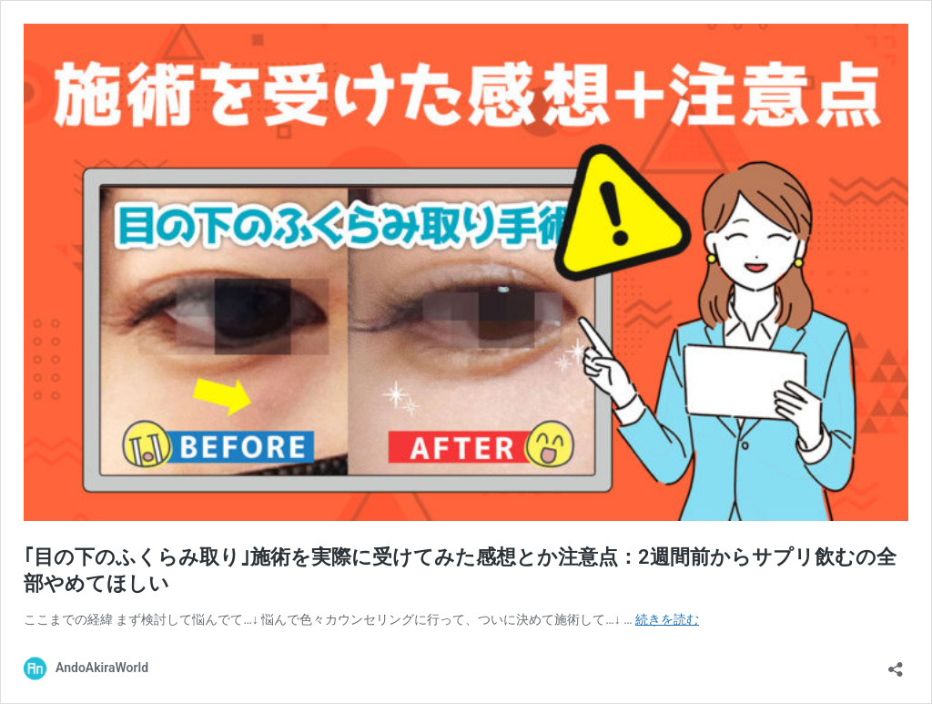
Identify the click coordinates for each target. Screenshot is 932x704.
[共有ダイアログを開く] (895, 663)
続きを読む (667, 619)
